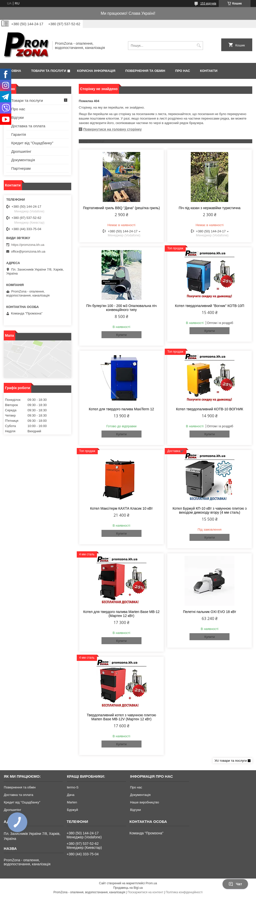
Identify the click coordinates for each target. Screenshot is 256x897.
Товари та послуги (48, 71)
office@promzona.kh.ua (28, 251)
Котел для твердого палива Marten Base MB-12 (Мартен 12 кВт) (121, 614)
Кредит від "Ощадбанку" (32, 143)
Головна (13, 71)
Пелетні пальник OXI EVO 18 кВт (209, 612)
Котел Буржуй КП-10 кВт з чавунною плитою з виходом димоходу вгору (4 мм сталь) (209, 510)
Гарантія (18, 134)
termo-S (72, 787)
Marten (72, 802)
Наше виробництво (144, 802)
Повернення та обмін (145, 71)
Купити (121, 335)
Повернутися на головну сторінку (112, 129)
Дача (70, 795)
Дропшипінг (21, 151)
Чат (235, 884)
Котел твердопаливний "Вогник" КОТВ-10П (209, 306)
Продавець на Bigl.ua (128, 888)
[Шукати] (198, 45)
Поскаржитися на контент (145, 892)
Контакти (209, 71)
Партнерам (21, 168)
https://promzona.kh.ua (27, 245)
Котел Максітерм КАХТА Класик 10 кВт (121, 508)
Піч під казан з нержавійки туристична (209, 208)
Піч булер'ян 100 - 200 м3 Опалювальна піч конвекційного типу (121, 308)
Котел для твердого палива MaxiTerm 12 (121, 409)
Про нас (182, 71)
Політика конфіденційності (184, 892)
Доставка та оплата (28, 126)
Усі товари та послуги (230, 760)
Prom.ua (151, 883)
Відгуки (17, 117)
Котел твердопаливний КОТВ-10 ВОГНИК (209, 409)
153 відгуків (208, 3)
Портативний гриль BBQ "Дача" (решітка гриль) (121, 208)
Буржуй (72, 810)
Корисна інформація (96, 71)
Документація (23, 160)
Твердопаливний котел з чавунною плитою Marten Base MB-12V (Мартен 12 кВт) (121, 717)
